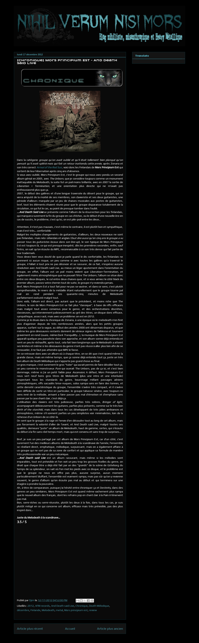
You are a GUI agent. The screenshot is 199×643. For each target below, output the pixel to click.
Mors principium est (76, 610)
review (93, 610)
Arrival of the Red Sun (49, 167)
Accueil (70, 628)
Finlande (35, 610)
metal (59, 610)
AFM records (42, 605)
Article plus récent (30, 628)
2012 (31, 605)
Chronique (81, 605)
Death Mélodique (99, 605)
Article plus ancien (110, 628)
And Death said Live (62, 605)
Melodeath (48, 610)
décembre (23, 610)
